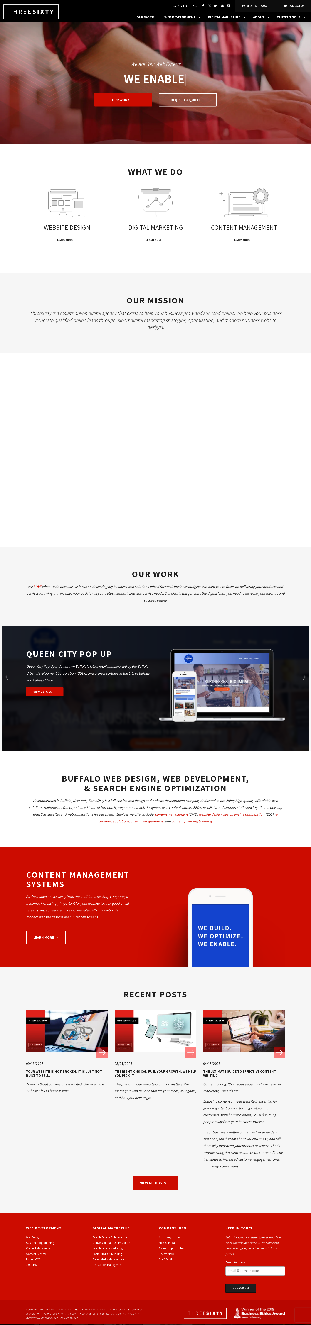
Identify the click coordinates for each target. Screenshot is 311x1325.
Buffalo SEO (112, 1310)
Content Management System (47, 1310)
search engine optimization (243, 815)
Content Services (36, 1255)
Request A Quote (256, 7)
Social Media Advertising (107, 1255)
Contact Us (294, 7)
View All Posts (153, 1184)
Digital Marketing (228, 19)
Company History (169, 1238)
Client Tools (292, 19)
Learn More (65, 241)
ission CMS (33, 1261)
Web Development (183, 19)
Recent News (166, 1255)
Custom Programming (40, 1244)
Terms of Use (106, 1315)
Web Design (33, 1238)
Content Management (39, 1250)
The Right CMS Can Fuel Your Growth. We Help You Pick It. (155, 1074)
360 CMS (31, 1266)
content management (171, 815)
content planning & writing (192, 822)
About (262, 19)
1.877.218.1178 (182, 7)
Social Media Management (109, 1261)
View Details (42, 693)
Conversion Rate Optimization (111, 1244)
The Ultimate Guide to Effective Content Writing (239, 1074)
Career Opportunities (171, 1250)
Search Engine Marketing (108, 1250)
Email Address (235, 1264)
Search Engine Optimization (110, 1238)
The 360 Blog (167, 1261)
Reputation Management (108, 1266)
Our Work (145, 19)
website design (210, 815)
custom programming (147, 822)
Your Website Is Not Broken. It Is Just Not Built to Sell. (64, 1074)
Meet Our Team (168, 1244)
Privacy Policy (128, 1315)
